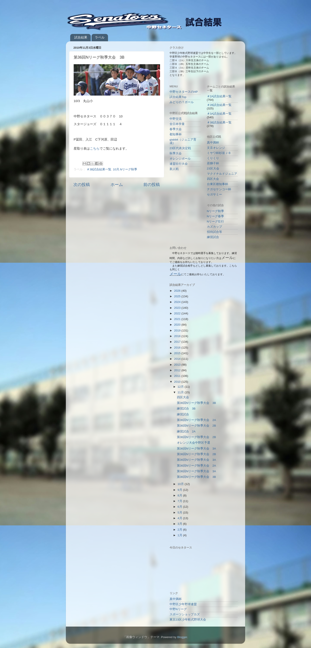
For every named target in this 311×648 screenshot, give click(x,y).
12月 (181, 386)
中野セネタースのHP (184, 91)
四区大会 (213, 179)
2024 (177, 302)
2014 (177, 358)
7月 (180, 501)
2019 (177, 330)
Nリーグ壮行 (215, 221)
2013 (177, 364)
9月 (180, 489)
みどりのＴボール (182, 102)
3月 (180, 523)
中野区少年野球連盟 (183, 604)
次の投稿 (81, 184)
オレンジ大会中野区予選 (193, 442)
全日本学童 (177, 124)
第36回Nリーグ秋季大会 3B (196, 403)
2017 (177, 341)
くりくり (213, 158)
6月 (180, 506)
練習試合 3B (186, 408)
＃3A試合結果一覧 (219, 113)
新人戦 (174, 169)
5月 (180, 512)
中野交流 (176, 118)
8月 (180, 495)
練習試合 (213, 237)
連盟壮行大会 (179, 163)
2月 (180, 529)
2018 (177, 336)
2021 (177, 319)
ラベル (100, 37)
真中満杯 (213, 142)
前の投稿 (151, 184)
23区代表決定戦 (180, 148)
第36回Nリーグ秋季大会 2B (196, 425)
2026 (177, 290)
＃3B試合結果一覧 (99, 169)
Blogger (182, 637)
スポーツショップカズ (185, 614)
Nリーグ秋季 (215, 211)
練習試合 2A (186, 431)
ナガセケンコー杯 (219, 189)
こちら (95, 148)
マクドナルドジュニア (222, 173)
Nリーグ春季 (215, 216)
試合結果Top (178, 97)
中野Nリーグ (178, 609)
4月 (180, 518)
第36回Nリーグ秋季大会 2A (196, 420)
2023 (177, 307)
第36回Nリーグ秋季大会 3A (196, 448)
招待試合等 (214, 232)
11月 (181, 392)
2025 (177, 296)
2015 (177, 353)
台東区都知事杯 (217, 184)
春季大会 (176, 129)
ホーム (117, 184)
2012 (177, 370)
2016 (177, 347)
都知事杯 (176, 134)
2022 (177, 313)
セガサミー (214, 194)
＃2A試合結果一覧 (219, 96)
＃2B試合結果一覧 (219, 105)
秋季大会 (176, 153)
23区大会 (213, 168)
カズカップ (214, 226)
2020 (177, 324)
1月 (180, 535)
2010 (177, 381)
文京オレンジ (216, 147)
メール (175, 274)
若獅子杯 (213, 163)
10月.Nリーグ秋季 (125, 169)
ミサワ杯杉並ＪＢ (219, 153)
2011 (177, 376)
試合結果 (80, 37)
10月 (181, 484)
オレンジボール (180, 158)
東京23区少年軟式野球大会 (188, 619)
